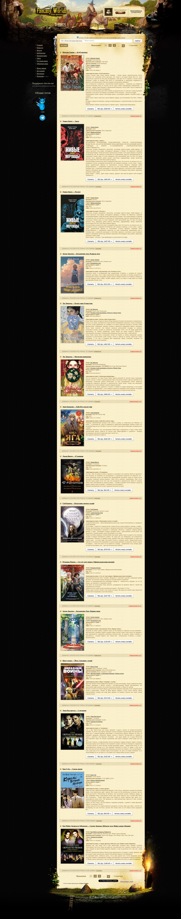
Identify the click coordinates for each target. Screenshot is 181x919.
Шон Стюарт (94, 666)
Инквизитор (97, 116)
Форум (39, 50)
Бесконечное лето (95, 263)
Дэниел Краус (94, 127)
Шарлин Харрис (95, 58)
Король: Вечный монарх (97, 780)
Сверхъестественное (96, 721)
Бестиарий (41, 71)
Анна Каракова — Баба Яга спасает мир (77, 407)
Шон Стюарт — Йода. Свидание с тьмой (77, 661)
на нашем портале (136, 11)
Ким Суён (93, 775)
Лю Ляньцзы (94, 309)
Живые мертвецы (95, 132)
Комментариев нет (135, 116)
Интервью (40, 74)
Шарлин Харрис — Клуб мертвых (75, 52)
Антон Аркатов (94, 259)
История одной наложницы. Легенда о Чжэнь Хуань (105, 313)
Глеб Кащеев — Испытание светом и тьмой (78, 503)
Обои (39, 58)
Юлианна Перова (95, 568)
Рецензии (40, 76)
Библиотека (41, 53)
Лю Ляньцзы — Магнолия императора (77, 357)
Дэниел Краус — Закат (71, 121)
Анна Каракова (94, 412)
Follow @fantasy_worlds (126, 881)
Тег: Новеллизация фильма (71, 41)
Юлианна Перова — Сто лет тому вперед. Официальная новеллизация (88, 562)
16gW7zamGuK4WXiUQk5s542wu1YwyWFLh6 (43, 86)
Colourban (98, 186)
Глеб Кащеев (94, 509)
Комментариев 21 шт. (135, 606)
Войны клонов (119, 673)
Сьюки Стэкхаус (95, 65)
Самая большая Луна (96, 513)
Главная (40, 45)
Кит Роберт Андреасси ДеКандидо (100, 832)
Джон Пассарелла (95, 716)
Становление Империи (108, 673)
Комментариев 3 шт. (135, 655)
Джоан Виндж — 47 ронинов (73, 456)
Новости (40, 48)
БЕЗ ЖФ (64, 45)
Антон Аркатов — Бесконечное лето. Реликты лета (81, 254)
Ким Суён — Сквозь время (72, 769)
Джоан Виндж (94, 462)
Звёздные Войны (95, 673)
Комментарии (42, 56)
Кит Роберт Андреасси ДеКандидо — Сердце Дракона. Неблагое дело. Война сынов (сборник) (97, 826)
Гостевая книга (42, 61)
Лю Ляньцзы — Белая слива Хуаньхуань (78, 303)
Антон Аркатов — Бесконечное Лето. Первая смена (81, 611)
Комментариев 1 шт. (135, 401)
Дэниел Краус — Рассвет (72, 192)
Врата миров (41, 68)
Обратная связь (42, 64)
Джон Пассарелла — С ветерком (74, 710)
